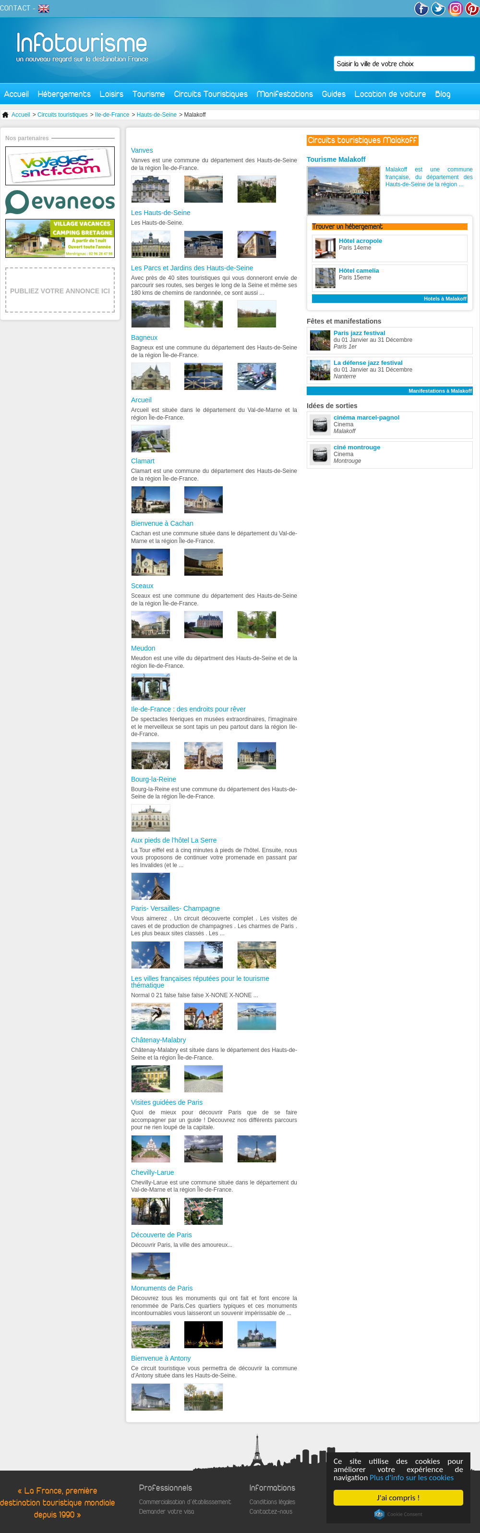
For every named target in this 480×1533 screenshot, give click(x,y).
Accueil (16, 94)
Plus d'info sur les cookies (412, 1478)
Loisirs (111, 94)
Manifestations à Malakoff (440, 391)
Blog (443, 94)
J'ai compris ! (398, 1498)
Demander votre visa (166, 1512)
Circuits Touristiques (211, 94)
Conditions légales (272, 1502)
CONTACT (15, 8)
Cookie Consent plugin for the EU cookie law (398, 1514)
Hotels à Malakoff (445, 299)
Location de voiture (390, 94)
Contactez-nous (271, 1512)
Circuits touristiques (62, 114)
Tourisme (148, 94)
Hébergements (64, 94)
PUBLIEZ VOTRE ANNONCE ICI (60, 291)
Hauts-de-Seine (157, 114)
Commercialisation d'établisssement (185, 1502)
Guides (334, 94)
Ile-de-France (112, 114)
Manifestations (285, 94)
